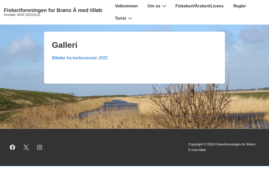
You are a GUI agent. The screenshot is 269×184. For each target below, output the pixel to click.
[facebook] (12, 147)
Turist (124, 18)
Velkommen (126, 6)
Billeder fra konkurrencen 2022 (80, 58)
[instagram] (40, 147)
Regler (239, 6)
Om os (157, 5)
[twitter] (26, 147)
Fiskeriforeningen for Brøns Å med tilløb (53, 10)
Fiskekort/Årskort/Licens (199, 6)
